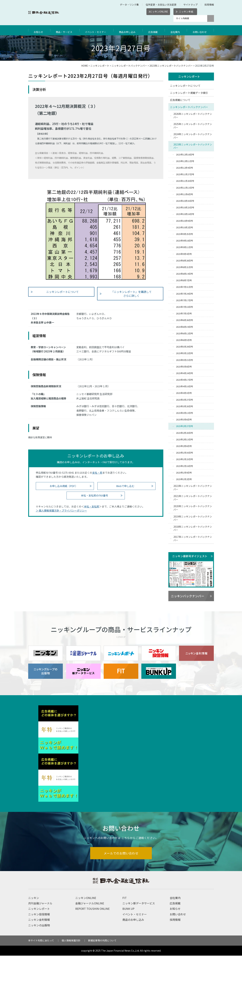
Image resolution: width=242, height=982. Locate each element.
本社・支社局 (91, 506)
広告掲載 (154, 30)
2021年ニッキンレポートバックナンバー (192, 498)
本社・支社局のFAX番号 (94, 495)
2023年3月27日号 (184, 399)
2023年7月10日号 (184, 307)
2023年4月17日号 (184, 380)
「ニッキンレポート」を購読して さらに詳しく (131, 293)
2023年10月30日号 (185, 201)
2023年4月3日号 (184, 393)
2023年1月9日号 (184, 472)
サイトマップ (190, 4)
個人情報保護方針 (71, 966)
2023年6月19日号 (184, 327)
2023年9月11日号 (184, 247)
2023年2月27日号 (184, 426)
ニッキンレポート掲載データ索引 (189, 93)
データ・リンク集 (129, 4)
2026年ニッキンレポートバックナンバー (192, 115)
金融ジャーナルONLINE (89, 930)
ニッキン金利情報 (39, 946)
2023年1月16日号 (184, 466)
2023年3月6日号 (184, 419)
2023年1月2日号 (184, 479)
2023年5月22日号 (184, 353)
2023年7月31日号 (184, 287)
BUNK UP (128, 935)
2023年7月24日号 (184, 293)
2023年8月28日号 (184, 260)
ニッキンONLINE (159, 11)
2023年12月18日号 (185, 154)
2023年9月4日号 (184, 254)
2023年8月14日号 (184, 274)
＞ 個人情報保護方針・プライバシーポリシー (61, 510)
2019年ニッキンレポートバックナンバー (192, 518)
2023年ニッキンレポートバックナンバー (171, 65)
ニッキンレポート (99, 65)
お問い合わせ (200, 30)
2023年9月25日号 (184, 234)
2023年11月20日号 (185, 181)
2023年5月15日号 (184, 360)
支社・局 (97, 472)
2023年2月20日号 (184, 433)
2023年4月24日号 (184, 373)
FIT (124, 924)
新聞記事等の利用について (102, 966)
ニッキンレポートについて (62, 292)
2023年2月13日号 (184, 439)
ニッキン (33, 924)
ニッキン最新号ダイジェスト (189, 556)
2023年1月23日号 (184, 459)
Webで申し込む (125, 486)
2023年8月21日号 (184, 267)
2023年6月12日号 (184, 333)
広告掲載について (180, 100)
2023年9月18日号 (184, 240)
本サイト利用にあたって (41, 966)
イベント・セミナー (97, 30)
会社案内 (176, 30)
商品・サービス (64, 30)
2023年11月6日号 (184, 194)
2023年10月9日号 (184, 221)
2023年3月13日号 (184, 413)
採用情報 (209, 4)
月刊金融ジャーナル (40, 930)
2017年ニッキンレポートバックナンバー (192, 538)
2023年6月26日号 (184, 320)
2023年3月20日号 (184, 406)
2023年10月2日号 (184, 227)
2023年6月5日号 (184, 340)
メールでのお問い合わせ (121, 879)
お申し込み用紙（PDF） (64, 486)
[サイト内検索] (190, 18)
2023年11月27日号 (185, 174)
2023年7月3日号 (184, 313)
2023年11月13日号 (185, 187)
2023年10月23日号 (185, 207)
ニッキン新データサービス (138, 930)
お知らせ (38, 30)
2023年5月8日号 (184, 366)
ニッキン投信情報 (39, 941)
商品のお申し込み (133, 946)
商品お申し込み (129, 30)
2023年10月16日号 (185, 214)
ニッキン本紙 (186, 11)
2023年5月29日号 (184, 347)
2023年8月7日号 (184, 280)
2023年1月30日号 (184, 453)
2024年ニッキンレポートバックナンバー (192, 136)
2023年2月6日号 (184, 446)
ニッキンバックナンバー (187, 596)
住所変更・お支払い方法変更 (161, 4)
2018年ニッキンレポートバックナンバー (192, 528)
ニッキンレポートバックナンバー (129, 65)
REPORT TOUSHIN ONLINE (92, 935)
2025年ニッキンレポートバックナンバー (192, 126)
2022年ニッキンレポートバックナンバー (192, 487)
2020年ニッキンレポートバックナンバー (192, 508)
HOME (84, 65)
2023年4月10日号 (184, 386)
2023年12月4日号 (184, 168)
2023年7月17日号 (184, 300)
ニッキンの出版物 (39, 951)
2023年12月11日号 (185, 161)
